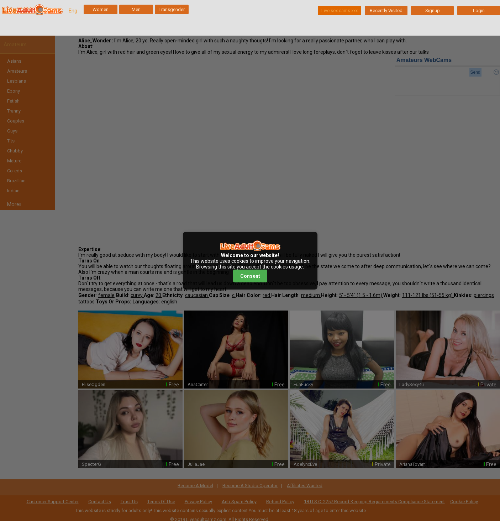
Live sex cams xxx (339, 10)
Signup (432, 10)
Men (136, 9)
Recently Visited (386, 10)
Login (479, 10)
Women (101, 9)
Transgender (172, 9)
